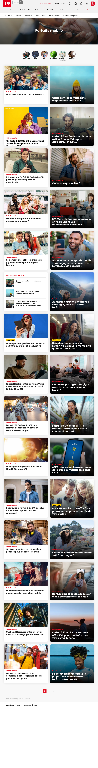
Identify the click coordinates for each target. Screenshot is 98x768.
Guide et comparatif (70, 16)
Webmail (87, 4)
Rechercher (34, 4)
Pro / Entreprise (60, 4)
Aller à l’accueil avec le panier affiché (81, 4)
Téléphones (39, 10)
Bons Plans (86, 10)
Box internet (12, 10)
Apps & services (45, 4)
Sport (44, 16)
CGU (18, 705)
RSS (35, 705)
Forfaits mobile (25, 10)
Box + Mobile (51, 10)
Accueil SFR (7, 3)
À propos (27, 705)
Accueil (18, 16)
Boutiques (75, 4)
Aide (70, 4)
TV (77, 10)
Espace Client (92, 3)
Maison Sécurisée (66, 10)
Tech (37, 16)
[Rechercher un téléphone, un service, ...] (25, 4)
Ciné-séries (28, 16)
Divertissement (54, 16)
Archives (10, 705)
